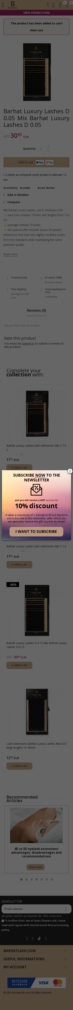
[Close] (70, 471)
